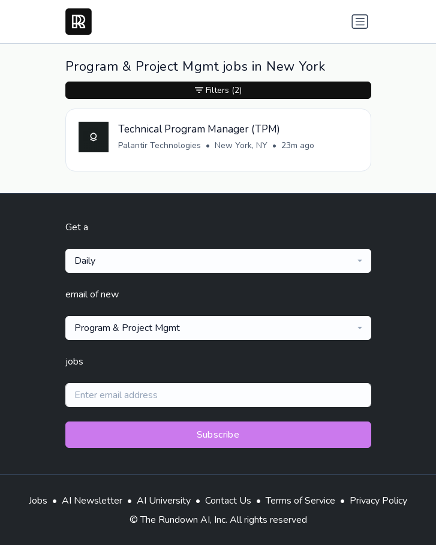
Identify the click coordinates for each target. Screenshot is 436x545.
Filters (218, 90)
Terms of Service (300, 500)
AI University (164, 500)
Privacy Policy (378, 500)
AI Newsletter (92, 500)
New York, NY (241, 145)
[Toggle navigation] (359, 21)
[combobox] (218, 261)
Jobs (38, 500)
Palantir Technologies (159, 145)
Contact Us (228, 500)
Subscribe (218, 434)
